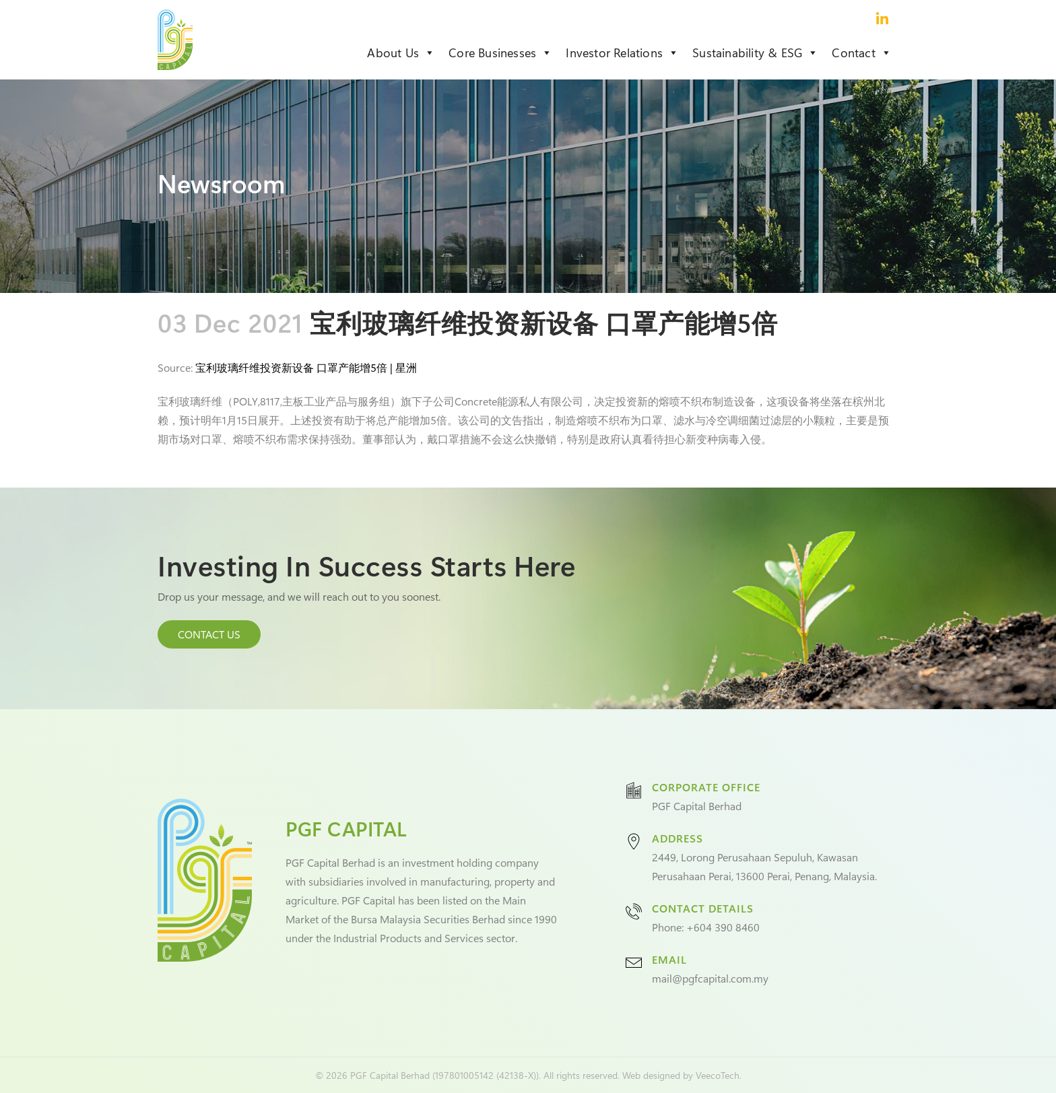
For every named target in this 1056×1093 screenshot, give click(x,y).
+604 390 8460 (723, 927)
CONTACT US (209, 634)
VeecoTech (717, 1075)
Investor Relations (622, 52)
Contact (862, 52)
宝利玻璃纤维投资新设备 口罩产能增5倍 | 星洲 (306, 367)
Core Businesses (500, 52)
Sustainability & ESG (755, 52)
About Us (401, 52)
